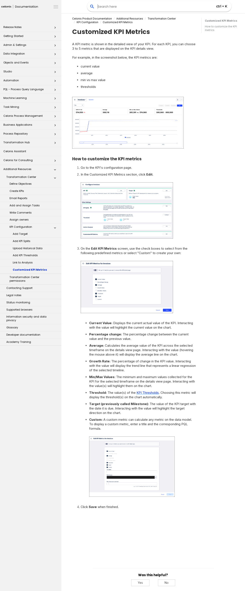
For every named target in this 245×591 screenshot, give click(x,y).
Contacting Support (19, 288)
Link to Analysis (23, 262)
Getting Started (30, 37)
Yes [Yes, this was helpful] (140, 582)
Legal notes (13, 295)
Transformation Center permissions (24, 279)
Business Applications (30, 126)
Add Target (20, 234)
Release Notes (30, 28)
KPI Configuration (34, 228)
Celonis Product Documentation (92, 18)
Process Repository (30, 135)
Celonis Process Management (30, 117)
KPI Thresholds (148, 393)
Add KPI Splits (21, 241)
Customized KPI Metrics (30, 270)
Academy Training (18, 342)
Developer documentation (23, 334)
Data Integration (30, 55)
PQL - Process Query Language (30, 90)
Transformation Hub (30, 143)
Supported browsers (19, 309)
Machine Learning (30, 99)
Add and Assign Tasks (25, 205)
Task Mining (30, 108)
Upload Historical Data (27, 248)
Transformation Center (32, 178)
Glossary (12, 327)
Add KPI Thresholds (25, 255)
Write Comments (21, 212)
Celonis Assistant (14, 151)
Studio (30, 72)
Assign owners (19, 219)
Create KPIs (17, 191)
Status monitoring (18, 302)
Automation (30, 81)
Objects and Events (30, 64)
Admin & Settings (30, 46)
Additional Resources (30, 170)
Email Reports (18, 198)
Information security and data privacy (26, 318)
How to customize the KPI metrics (221, 28)
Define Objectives (21, 184)
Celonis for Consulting (30, 161)
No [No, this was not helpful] (167, 582)
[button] (55, 28)
